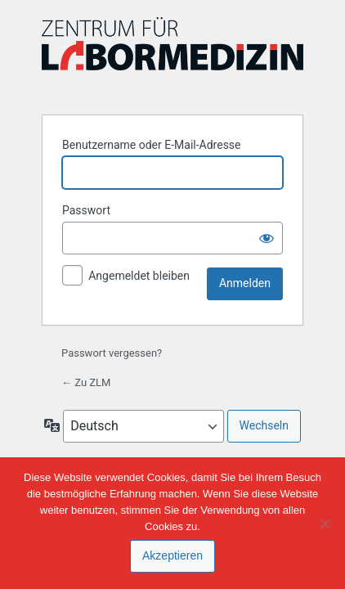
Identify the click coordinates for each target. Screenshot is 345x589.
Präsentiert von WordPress (172, 56)
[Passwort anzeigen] (266, 238)
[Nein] (324, 523)
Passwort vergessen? (111, 353)
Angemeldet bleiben (139, 275)
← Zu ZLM (85, 382)
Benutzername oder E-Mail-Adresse (151, 144)
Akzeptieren (172, 555)
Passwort (86, 210)
